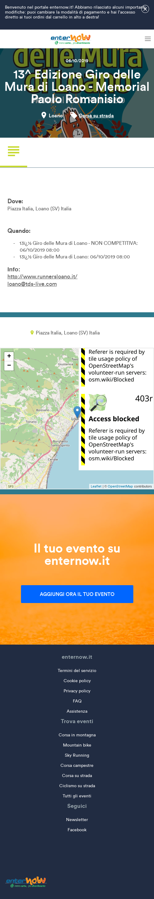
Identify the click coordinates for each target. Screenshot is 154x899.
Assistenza (77, 711)
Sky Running (77, 755)
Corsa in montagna (77, 735)
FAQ (77, 701)
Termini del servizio (77, 670)
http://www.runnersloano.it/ (42, 276)
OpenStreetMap (120, 486)
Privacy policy (77, 691)
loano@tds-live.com (32, 284)
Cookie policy (77, 680)
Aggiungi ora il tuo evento (77, 594)
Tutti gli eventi (77, 796)
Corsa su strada (96, 115)
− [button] (9, 366)
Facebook (77, 829)
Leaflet (96, 486)
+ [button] (9, 356)
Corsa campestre (77, 765)
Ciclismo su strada (77, 785)
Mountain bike (77, 745)
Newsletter (77, 819)
